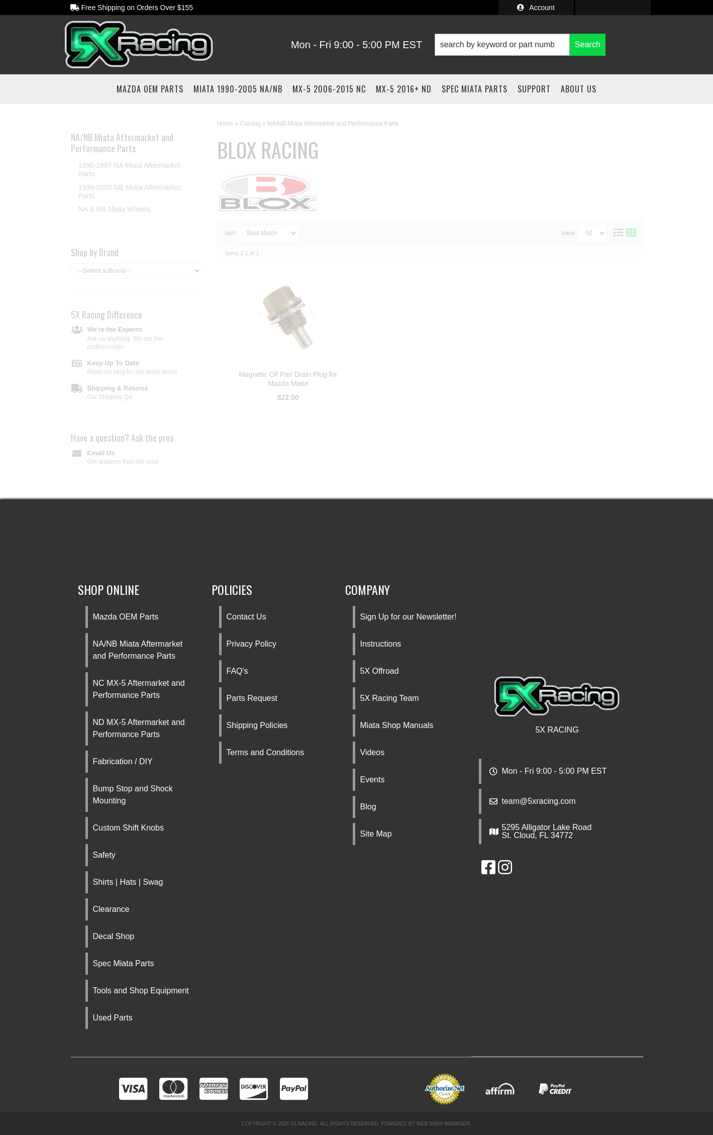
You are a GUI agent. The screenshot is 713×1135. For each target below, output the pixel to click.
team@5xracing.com (539, 801)
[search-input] (502, 44)
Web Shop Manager (443, 1123)
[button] (520, 45)
